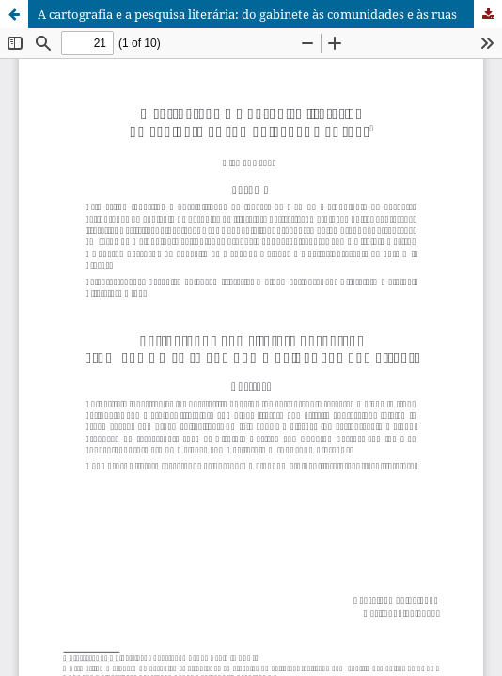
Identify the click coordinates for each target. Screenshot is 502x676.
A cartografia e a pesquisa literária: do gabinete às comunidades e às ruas (247, 14)
